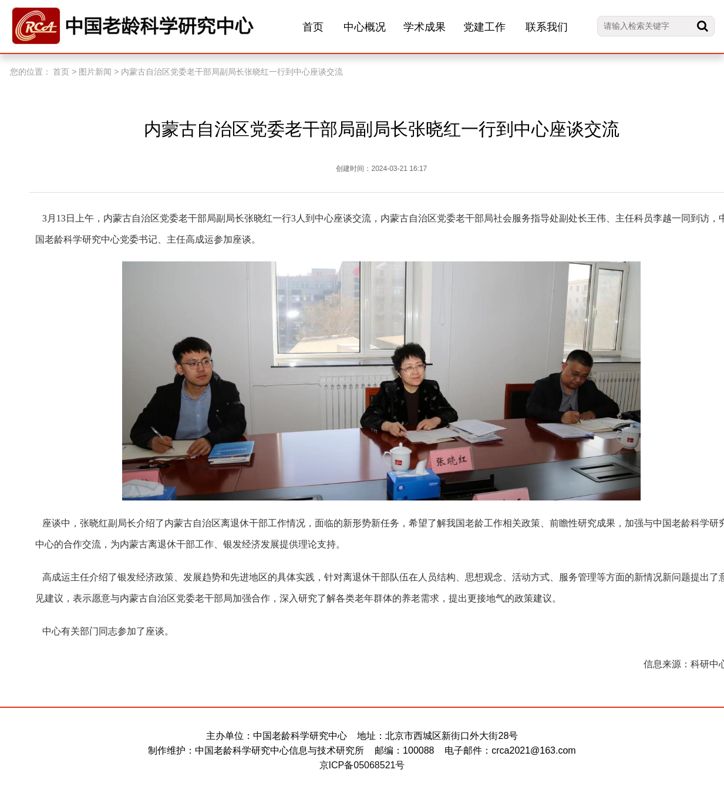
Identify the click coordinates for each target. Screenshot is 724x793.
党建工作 (484, 27)
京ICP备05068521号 (362, 765)
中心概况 (365, 27)
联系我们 (547, 27)
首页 (313, 27)
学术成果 (424, 27)
